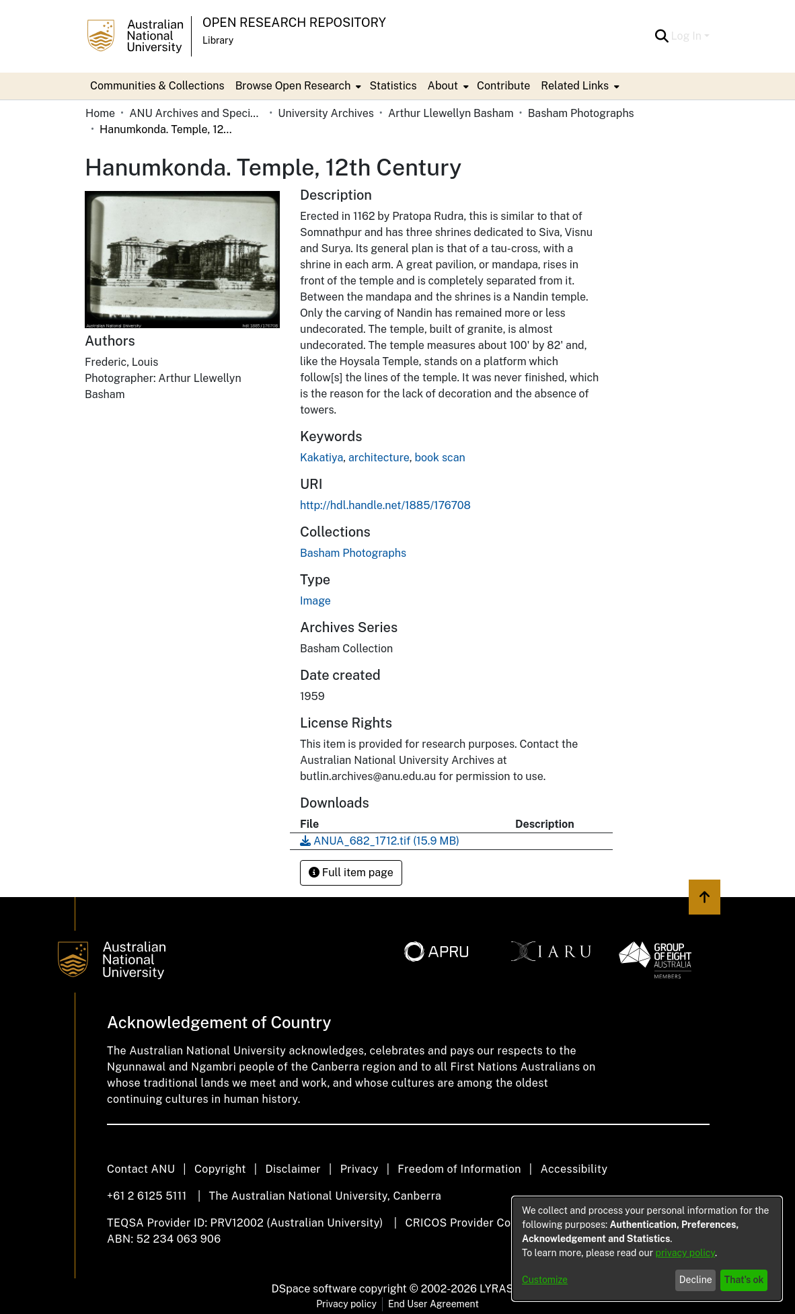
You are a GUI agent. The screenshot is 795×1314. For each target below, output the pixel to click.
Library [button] (217, 40)
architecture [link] (379, 457)
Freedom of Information (459, 1169)
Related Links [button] (575, 85)
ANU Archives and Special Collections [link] (196, 113)
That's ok (744, 1279)
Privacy (359, 1169)
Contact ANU (141, 1169)
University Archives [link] (326, 113)
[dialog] (647, 1249)
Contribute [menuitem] (503, 85)
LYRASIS (501, 1288)
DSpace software (314, 1288)
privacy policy (685, 1252)
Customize (545, 1279)
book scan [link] (439, 457)
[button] (662, 36)
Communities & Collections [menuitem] (157, 85)
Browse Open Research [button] (293, 85)
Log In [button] (687, 36)
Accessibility (573, 1169)
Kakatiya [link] (321, 457)
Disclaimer (293, 1169)
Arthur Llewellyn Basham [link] (451, 113)
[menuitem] (297, 86)
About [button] (443, 85)
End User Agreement (433, 1304)
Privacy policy (346, 1304)
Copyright (220, 1169)
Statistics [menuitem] (392, 85)
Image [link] (315, 600)
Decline (695, 1279)
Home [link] (100, 113)
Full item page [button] (351, 872)
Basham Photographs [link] (581, 113)
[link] (353, 553)
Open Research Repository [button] (294, 22)
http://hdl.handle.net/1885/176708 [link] (385, 505)
